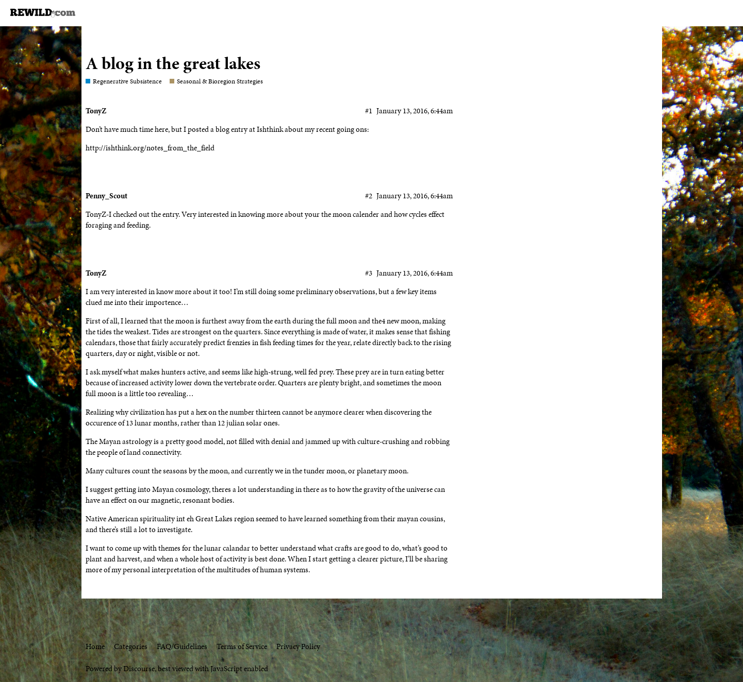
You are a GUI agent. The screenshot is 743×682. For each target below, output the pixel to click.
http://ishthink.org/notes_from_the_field (150, 148)
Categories (130, 646)
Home (95, 646)
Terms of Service (242, 646)
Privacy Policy (298, 646)
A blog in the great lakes (173, 63)
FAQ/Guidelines (182, 646)
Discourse (139, 668)
